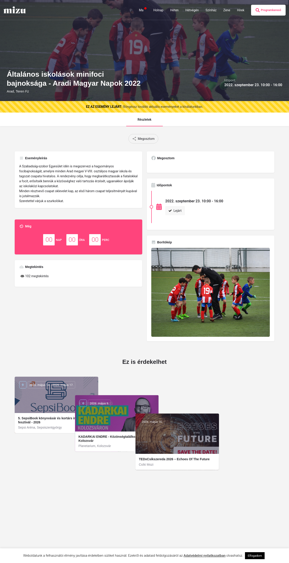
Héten (174, 10)
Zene (226, 10)
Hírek (241, 10)
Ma (143, 10)
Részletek (144, 119)
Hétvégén (192, 10)
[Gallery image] (210, 292)
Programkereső (268, 10)
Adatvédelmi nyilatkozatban (205, 556)
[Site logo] (15, 10)
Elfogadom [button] (255, 555)
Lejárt (175, 210)
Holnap (158, 10)
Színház (211, 10)
